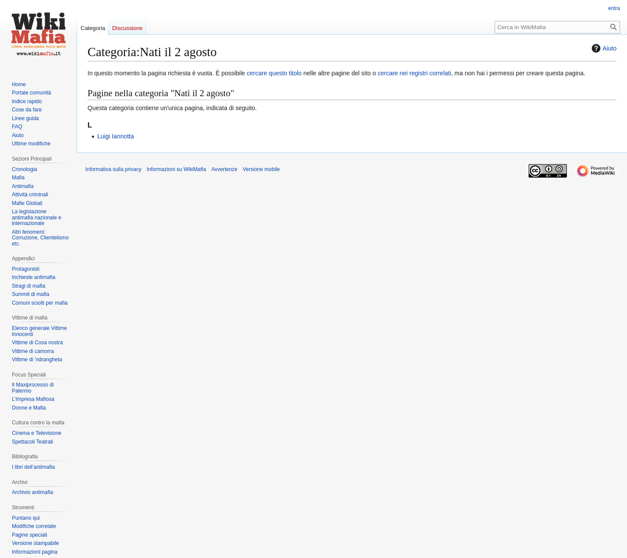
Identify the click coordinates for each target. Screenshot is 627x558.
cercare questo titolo (274, 73)
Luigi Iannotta (115, 136)
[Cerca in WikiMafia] (557, 27)
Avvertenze (224, 169)
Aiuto (603, 48)
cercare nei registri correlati (414, 73)
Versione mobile (261, 169)
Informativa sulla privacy (113, 169)
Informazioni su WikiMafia (176, 169)
